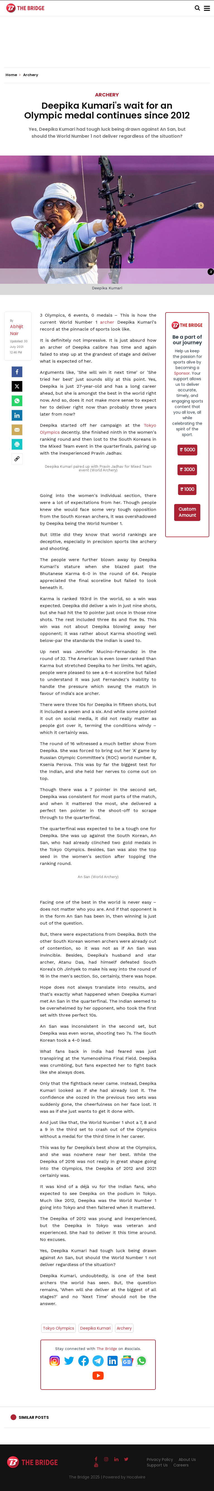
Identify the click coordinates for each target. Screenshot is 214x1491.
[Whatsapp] (17, 400)
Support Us (157, 1465)
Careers (181, 1465)
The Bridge (107, 1348)
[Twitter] (17, 386)
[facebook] (17, 371)
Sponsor (182, 373)
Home (13, 74)
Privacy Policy (160, 1459)
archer (108, 322)
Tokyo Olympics (58, 1328)
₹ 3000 (187, 469)
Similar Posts (34, 1417)
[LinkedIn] (17, 415)
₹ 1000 (187, 489)
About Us (187, 1459)
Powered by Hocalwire (124, 1477)
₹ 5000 (187, 450)
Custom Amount (187, 512)
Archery (107, 94)
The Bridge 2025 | (86, 1477)
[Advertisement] (107, 50)
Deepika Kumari (95, 1328)
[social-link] (17, 458)
